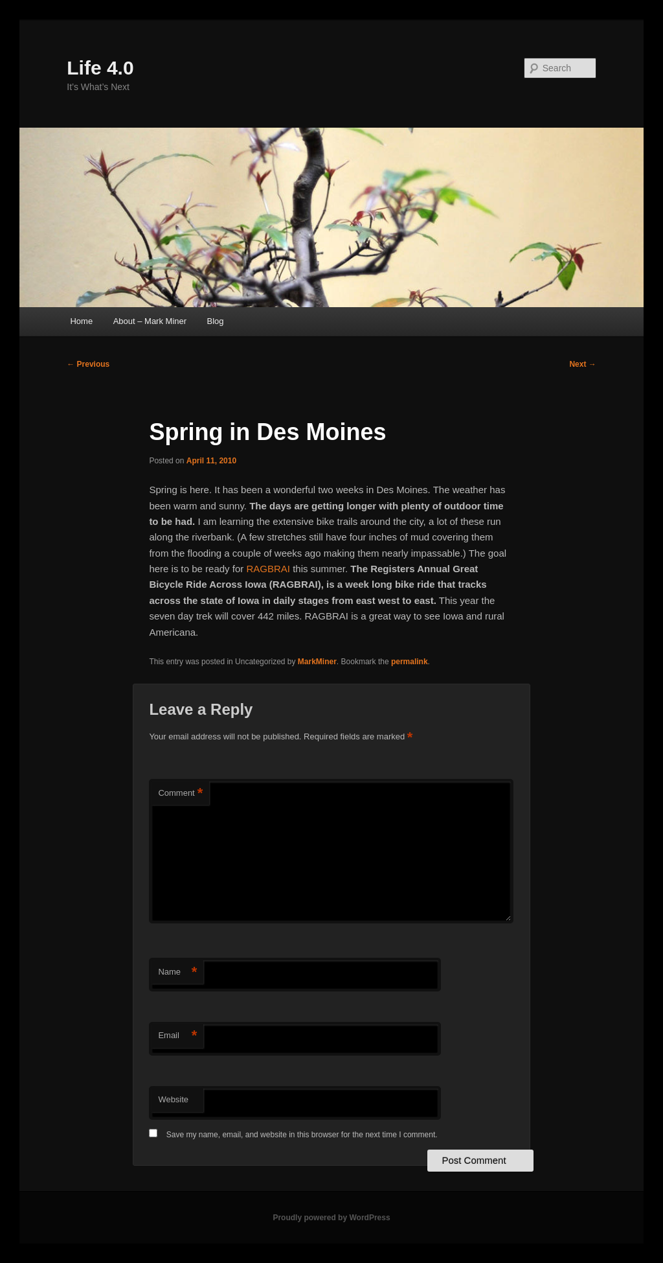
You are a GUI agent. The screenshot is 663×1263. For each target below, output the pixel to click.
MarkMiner (317, 661)
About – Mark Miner (149, 321)
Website (173, 1099)
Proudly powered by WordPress (331, 1217)
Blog (215, 321)
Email (177, 1035)
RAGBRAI (268, 568)
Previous (88, 364)
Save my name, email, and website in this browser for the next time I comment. (302, 1134)
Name (177, 972)
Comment (180, 793)
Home (81, 321)
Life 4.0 (100, 67)
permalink (409, 661)
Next (582, 364)
